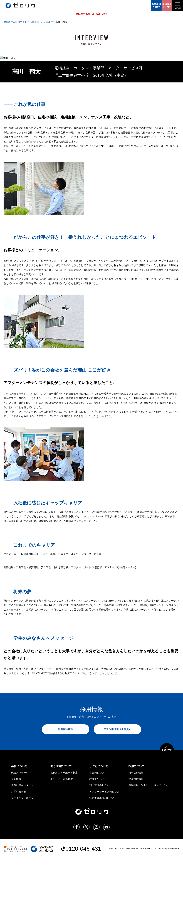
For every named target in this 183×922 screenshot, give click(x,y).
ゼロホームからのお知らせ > (91, 13)
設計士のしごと (98, 842)
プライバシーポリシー (23, 861)
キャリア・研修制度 (61, 842)
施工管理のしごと (99, 848)
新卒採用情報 (65, 792)
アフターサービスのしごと (104, 855)
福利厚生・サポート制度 (64, 836)
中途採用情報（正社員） (117, 792)
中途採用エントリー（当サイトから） (149, 848)
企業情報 (16, 842)
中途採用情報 (136, 842)
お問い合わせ (18, 855)
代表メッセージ (20, 836)
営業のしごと (96, 836)
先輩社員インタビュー (23, 848)
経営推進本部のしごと (101, 861)
